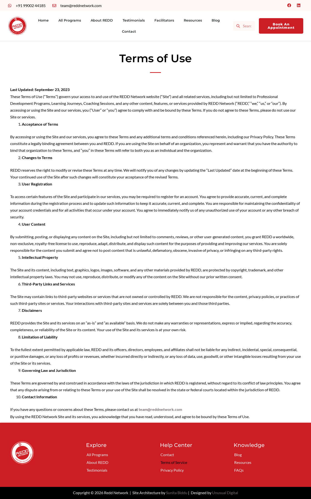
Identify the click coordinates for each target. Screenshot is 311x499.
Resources (193, 20)
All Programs (69, 20)
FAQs (239, 470)
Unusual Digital (225, 492)
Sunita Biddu (176, 492)
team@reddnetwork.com (160, 409)
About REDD (102, 20)
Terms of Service (173, 462)
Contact (129, 31)
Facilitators (164, 20)
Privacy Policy (172, 470)
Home (43, 20)
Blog (216, 20)
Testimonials (134, 20)
